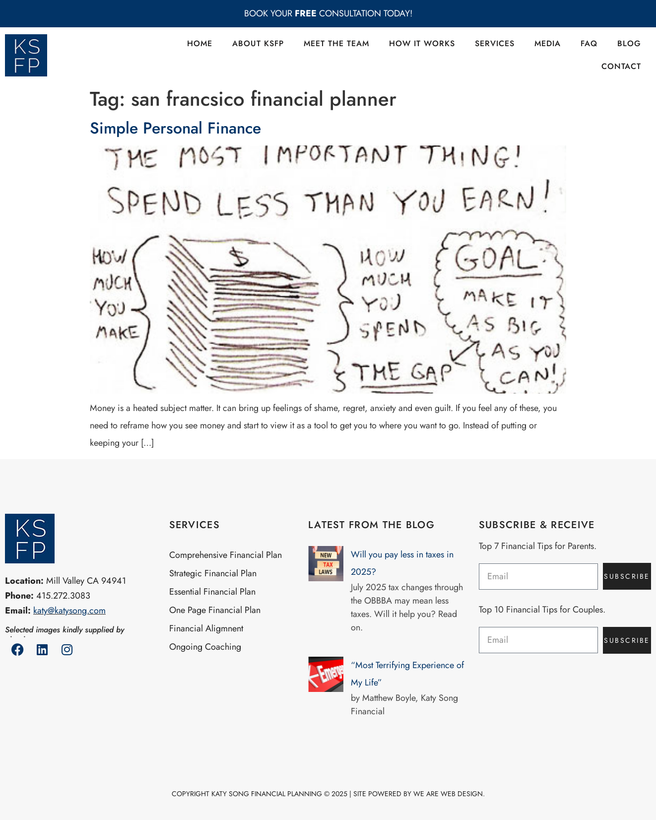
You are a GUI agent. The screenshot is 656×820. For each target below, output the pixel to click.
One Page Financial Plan (215, 610)
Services (495, 43)
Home (199, 43)
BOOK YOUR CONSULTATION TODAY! (328, 13)
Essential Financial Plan (212, 591)
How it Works (422, 43)
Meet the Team (336, 43)
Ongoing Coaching (205, 646)
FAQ (589, 43)
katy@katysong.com (69, 610)
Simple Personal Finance (175, 128)
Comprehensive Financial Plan (225, 554)
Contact (621, 66)
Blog (629, 43)
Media (547, 43)
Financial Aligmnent (206, 628)
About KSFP (258, 43)
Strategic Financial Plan (213, 573)
